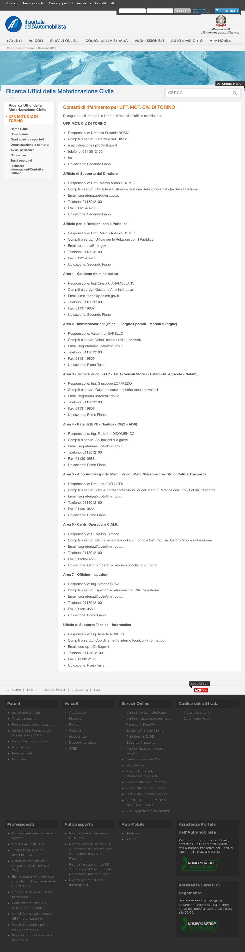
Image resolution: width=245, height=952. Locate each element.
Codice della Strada (199, 704)
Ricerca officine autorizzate (146, 782)
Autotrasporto (78, 824)
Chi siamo (12, 3)
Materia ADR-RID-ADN (29, 844)
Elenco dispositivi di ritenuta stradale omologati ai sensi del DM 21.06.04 (34, 881)
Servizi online (14, 47)
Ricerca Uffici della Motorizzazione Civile (27, 107)
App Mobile (133, 824)
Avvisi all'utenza (22, 150)
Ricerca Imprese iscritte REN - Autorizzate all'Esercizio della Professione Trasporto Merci (91, 869)
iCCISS (131, 839)
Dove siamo (19, 134)
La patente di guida (26, 712)
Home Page (19, 129)
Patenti (14, 704)
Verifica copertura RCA (143, 759)
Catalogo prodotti (61, 3)
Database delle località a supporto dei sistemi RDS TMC (30, 866)
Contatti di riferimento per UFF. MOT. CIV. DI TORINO (119, 107)
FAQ (113, 3)
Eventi (31, 689)
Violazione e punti (197, 712)
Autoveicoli (77, 712)
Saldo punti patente (140, 742)
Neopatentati (136, 765)
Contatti (100, 3)
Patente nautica (23, 753)
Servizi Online (135, 704)
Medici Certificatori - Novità (32, 741)
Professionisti (20, 824)
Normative (18, 155)
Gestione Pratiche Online (144, 730)
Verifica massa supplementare (148, 718)
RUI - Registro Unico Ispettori (148, 811)
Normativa (19, 759)
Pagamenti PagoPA (140, 724)
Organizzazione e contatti (30, 144)
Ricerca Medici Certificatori (146, 788)
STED (73, 748)
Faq (96, 689)
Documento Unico (82, 742)
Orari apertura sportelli (27, 139)
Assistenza (84, 3)
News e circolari (34, 3)
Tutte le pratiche (24, 718)
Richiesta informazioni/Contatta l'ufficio (27, 169)
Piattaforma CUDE (140, 736)
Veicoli (71, 704)
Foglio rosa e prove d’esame (32, 724)
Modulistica (20, 747)
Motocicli (75, 718)
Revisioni (75, 724)
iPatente (132, 833)
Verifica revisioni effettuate (146, 712)
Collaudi (75, 730)
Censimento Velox (197, 718)
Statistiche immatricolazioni (146, 794)
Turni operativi (21, 160)
